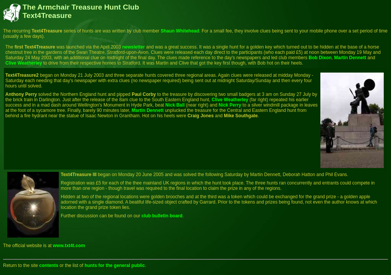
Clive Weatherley (23, 63)
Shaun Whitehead (180, 31)
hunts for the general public (114, 265)
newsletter (133, 47)
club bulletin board (161, 215)
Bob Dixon (320, 57)
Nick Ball (175, 105)
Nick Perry (229, 105)
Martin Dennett (350, 57)
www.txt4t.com (69, 245)
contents (48, 265)
